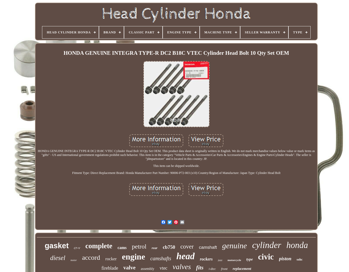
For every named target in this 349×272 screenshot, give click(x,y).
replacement (242, 269)
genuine (234, 245)
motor (73, 260)
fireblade (110, 268)
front (224, 269)
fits (199, 267)
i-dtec (212, 269)
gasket (57, 245)
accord (91, 257)
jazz (220, 260)
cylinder (266, 245)
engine (133, 256)
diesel (57, 257)
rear (154, 248)
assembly (147, 269)
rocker (111, 258)
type (249, 259)
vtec (163, 268)
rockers (206, 259)
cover (187, 246)
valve (129, 267)
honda (297, 245)
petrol (139, 246)
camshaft (208, 247)
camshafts (160, 258)
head (185, 256)
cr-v (77, 248)
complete (98, 246)
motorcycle (234, 260)
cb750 (169, 247)
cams (122, 247)
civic (266, 256)
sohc (300, 259)
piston (285, 258)
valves (182, 267)
